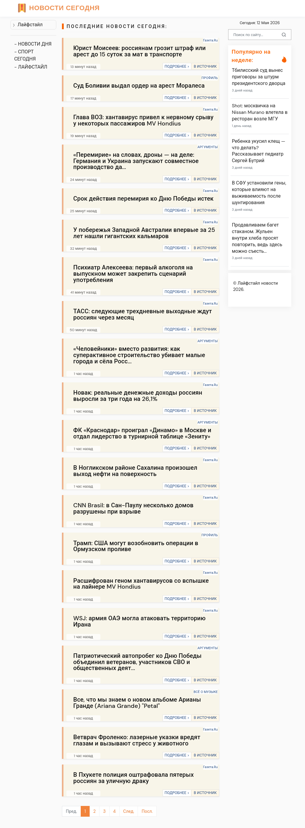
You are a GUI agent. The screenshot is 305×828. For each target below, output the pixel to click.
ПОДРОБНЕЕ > (176, 66)
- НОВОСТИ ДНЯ (33, 44)
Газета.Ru (210, 40)
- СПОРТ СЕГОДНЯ (25, 55)
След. (128, 811)
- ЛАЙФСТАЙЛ (30, 67)
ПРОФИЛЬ (210, 78)
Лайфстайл (28, 24)
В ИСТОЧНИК (205, 66)
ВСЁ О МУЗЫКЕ (206, 692)
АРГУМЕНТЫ (207, 147)
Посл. (146, 811)
